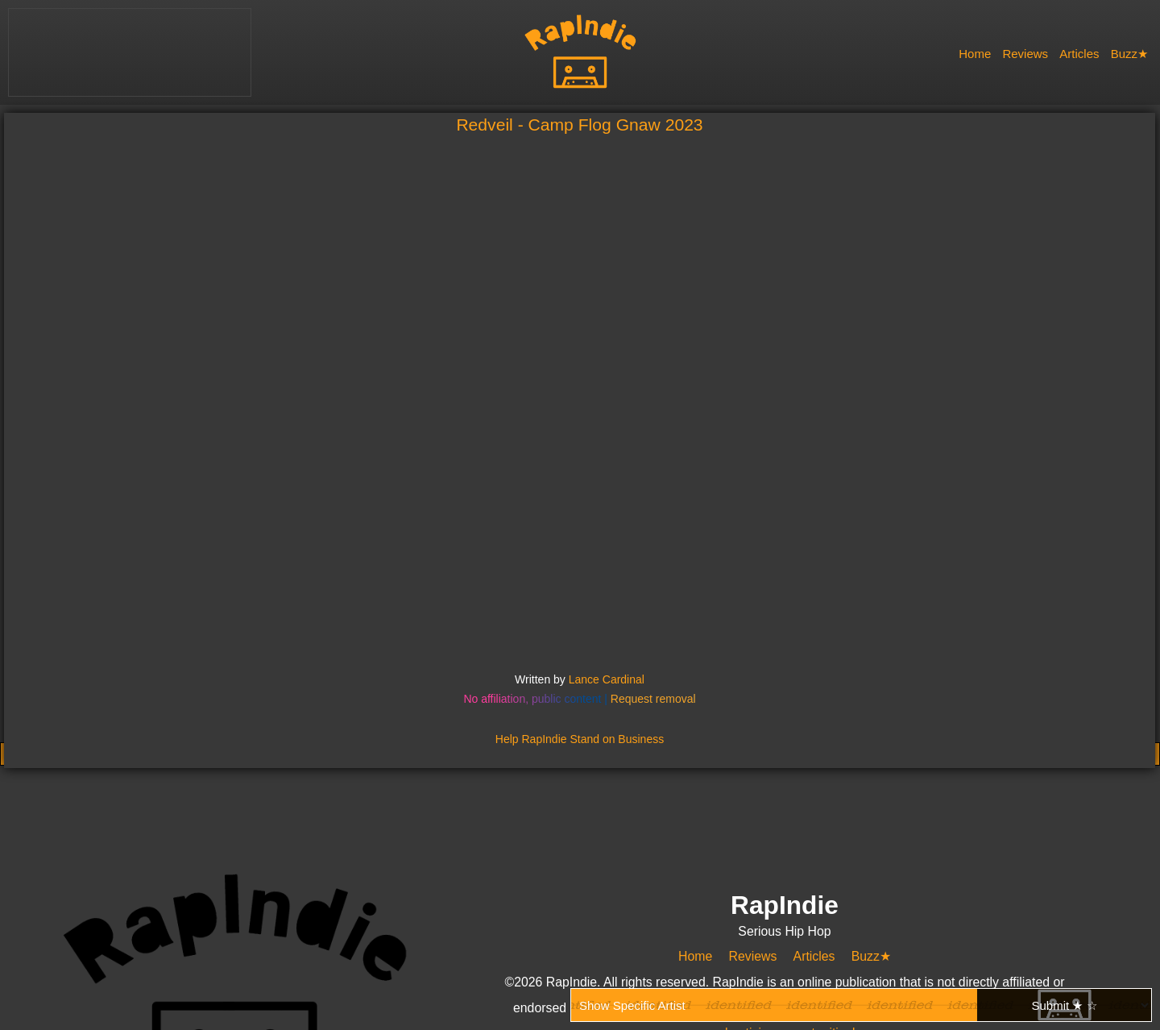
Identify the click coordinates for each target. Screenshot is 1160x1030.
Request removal (653, 698)
